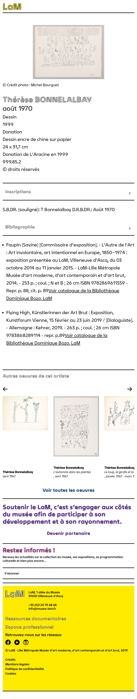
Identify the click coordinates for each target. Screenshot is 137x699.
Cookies (10, 673)
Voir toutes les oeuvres (69, 490)
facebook (8, 642)
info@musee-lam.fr (42, 608)
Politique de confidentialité (24, 668)
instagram (26, 642)
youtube (17, 642)
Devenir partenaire (68, 533)
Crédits (10, 659)
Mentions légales (17, 664)
